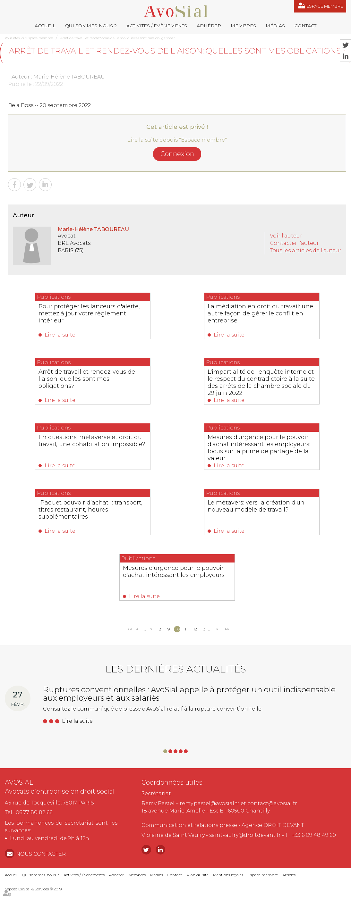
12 (195, 629)
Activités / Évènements (156, 26)
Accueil (45, 26)
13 (203, 629)
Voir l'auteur (286, 236)
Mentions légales (228, 874)
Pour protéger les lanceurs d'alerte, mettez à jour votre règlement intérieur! (89, 313)
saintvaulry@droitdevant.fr (245, 835)
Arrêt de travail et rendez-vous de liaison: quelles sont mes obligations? (117, 38)
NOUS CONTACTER (41, 854)
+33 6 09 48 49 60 (314, 835)
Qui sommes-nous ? (91, 26)
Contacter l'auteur (294, 243)
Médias (275, 26)
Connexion (177, 154)
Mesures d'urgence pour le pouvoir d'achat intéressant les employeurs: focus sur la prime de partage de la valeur (259, 448)
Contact (305, 26)
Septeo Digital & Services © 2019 (33, 889)
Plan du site (198, 874)
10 (178, 629)
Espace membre (324, 6)
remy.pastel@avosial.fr (209, 803)
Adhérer (209, 26)
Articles (288, 874)
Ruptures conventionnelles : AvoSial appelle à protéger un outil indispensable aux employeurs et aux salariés (189, 694)
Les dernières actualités (175, 669)
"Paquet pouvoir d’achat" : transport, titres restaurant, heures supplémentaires (90, 509)
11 (186, 629)
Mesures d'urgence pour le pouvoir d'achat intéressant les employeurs (174, 571)
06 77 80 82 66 (34, 812)
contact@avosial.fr (272, 803)
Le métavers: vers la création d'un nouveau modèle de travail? (256, 506)
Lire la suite (60, 335)
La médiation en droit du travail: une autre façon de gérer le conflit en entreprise (260, 313)
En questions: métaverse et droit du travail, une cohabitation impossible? (92, 441)
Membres (243, 26)
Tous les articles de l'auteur (305, 250)
